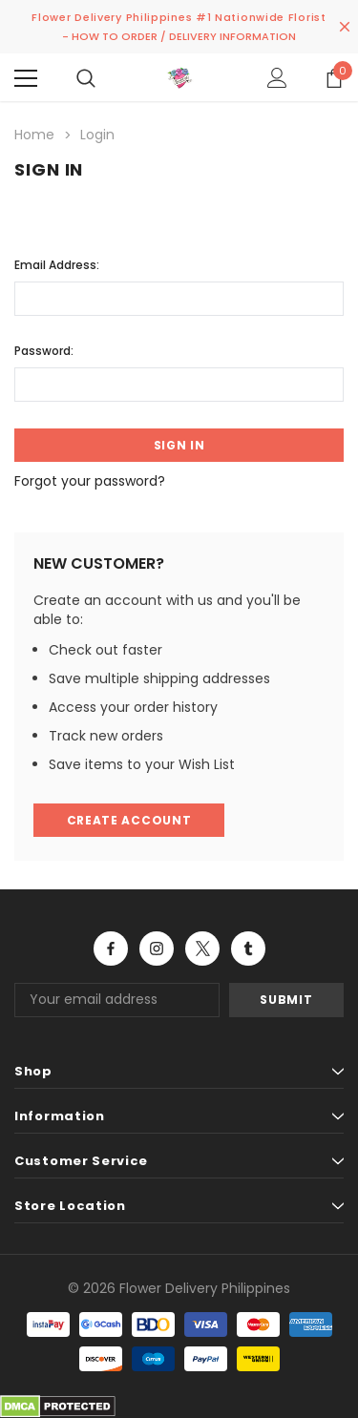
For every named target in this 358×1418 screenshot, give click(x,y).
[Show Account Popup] (277, 78)
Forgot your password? (89, 480)
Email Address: (56, 265)
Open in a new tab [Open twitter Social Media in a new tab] (203, 948)
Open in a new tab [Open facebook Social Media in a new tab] (110, 948)
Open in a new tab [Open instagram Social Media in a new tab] (156, 948)
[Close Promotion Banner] (344, 26)
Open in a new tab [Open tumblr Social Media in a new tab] (248, 948)
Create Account (129, 820)
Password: (44, 351)
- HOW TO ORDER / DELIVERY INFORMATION (179, 36)
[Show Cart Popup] (334, 78)
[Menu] (25, 78)
